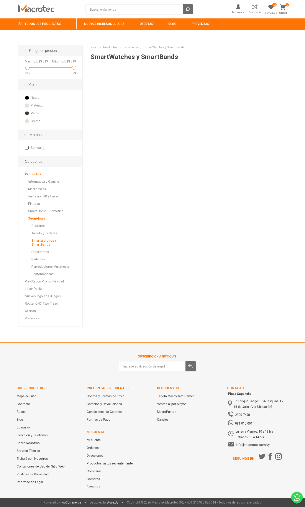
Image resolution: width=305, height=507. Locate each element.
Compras (93, 479)
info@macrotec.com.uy (253, 445)
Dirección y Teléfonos (32, 435)
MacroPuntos (166, 412)
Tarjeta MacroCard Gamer (175, 396)
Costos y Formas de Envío (106, 396)
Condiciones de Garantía (104, 412)
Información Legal (30, 482)
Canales (163, 420)
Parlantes (38, 259)
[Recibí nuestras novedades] (152, 366)
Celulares (38, 226)
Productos (33, 174)
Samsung (37, 148)
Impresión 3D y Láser (43, 196)
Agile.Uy (112, 502)
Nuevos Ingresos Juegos (43, 296)
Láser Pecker (34, 289)
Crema (35, 121)
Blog (20, 420)
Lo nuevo (23, 427)
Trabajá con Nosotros (32, 459)
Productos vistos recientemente (110, 463)
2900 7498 (242, 415)
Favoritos (93, 487)
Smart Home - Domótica (45, 211)
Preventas (32, 318)
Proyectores (40, 252)
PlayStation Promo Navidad (44, 281)
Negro (35, 98)
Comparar (255, 12)
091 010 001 (244, 423)
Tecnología (36, 218)
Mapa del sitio (26, 396)
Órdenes (93, 448)
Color (33, 84)
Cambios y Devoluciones (104, 404)
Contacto (23, 404)
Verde (35, 113)
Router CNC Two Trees (41, 303)
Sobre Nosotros (28, 443)
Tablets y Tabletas (44, 233)
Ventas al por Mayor (171, 404)
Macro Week (37, 189)
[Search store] (134, 9)
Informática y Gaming (43, 182)
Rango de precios (43, 50)
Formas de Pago (98, 420)
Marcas (35, 135)
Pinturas (34, 204)
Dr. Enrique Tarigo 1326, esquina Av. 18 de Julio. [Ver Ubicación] (259, 404)
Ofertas (30, 311)
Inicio (94, 47)
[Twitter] (262, 456)
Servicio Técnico (28, 451)
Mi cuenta (238, 12)
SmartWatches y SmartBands (44, 242)
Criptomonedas (42, 274)
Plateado (37, 105)
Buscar (22, 412)
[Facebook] (270, 456)
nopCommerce (71, 502)
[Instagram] (278, 456)
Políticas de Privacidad (33, 474)
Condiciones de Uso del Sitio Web (41, 466)
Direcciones (95, 456)
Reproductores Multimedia (50, 267)
